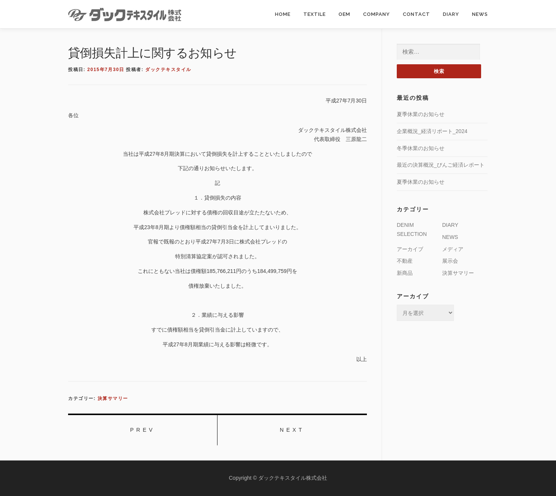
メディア (452, 249)
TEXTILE (314, 14)
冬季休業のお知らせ (420, 148)
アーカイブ (410, 249)
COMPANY (376, 14)
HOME (282, 14)
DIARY (451, 14)
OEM (344, 14)
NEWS (480, 14)
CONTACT (416, 14)
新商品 (405, 273)
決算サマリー (113, 398)
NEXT (292, 430)
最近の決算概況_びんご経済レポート (441, 165)
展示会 (450, 261)
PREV (142, 430)
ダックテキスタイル (168, 69)
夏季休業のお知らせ (420, 114)
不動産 (405, 261)
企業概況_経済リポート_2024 (432, 131)
